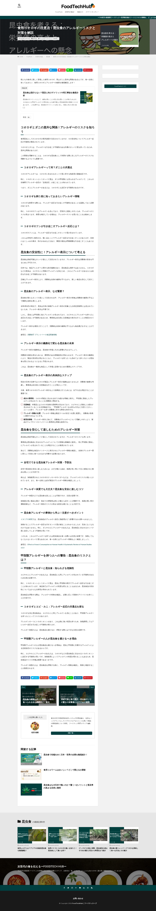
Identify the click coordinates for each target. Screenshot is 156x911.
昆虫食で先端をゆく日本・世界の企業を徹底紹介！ (66, 754)
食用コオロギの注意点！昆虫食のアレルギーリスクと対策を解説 (71, 56)
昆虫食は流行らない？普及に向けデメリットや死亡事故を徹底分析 (50, 94)
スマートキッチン (92, 12)
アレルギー (43, 38)
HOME (21, 56)
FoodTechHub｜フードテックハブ (84, 903)
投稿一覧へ (71, 733)
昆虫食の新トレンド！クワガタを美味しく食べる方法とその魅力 (123, 849)
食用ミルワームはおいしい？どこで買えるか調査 (65, 770)
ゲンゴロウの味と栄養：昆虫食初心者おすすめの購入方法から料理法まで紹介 (93, 849)
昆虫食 (35, 38)
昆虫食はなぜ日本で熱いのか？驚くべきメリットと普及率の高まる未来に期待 (68, 786)
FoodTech (58, 12)
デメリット (50, 38)
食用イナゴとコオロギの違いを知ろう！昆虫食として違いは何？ (62, 849)
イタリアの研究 (27, 519)
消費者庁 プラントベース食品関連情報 (42, 335)
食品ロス (80, 12)
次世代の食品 (69, 12)
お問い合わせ (78, 898)
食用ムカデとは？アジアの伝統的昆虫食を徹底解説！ (32, 849)
